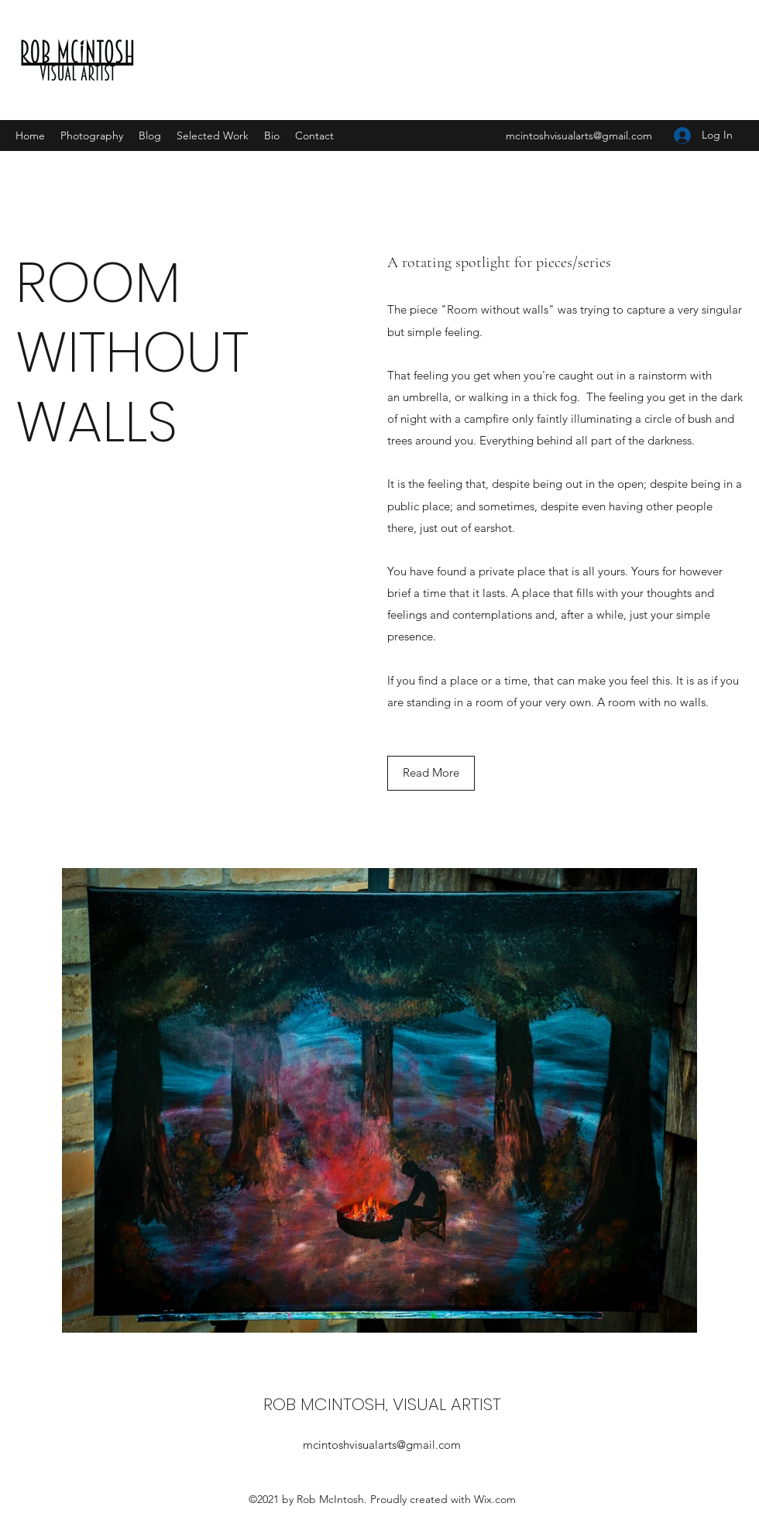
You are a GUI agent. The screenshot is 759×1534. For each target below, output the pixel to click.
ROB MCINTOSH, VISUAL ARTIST (382, 1404)
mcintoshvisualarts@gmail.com (579, 135)
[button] (431, 773)
